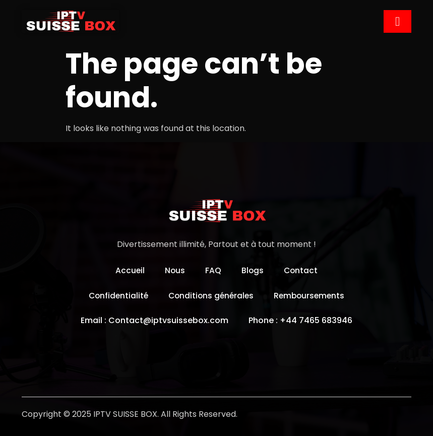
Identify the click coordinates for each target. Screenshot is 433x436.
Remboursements (311, 295)
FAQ (213, 270)
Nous (174, 270)
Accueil (129, 270)
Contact (301, 270)
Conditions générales (211, 295)
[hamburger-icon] (397, 21)
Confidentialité (116, 295)
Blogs (252, 270)
